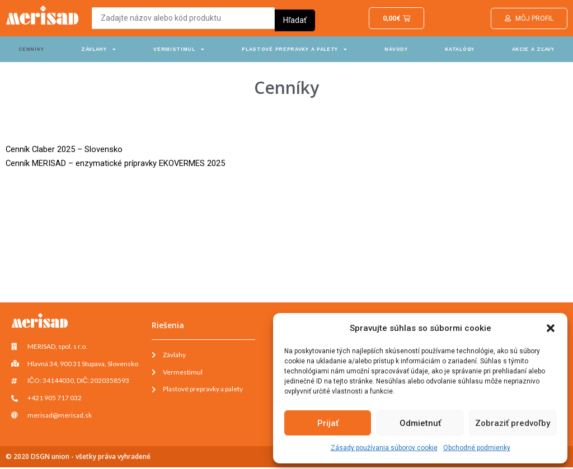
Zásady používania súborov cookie (384, 448)
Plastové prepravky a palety (294, 49)
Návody (395, 49)
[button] (550, 328)
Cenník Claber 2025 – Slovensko (65, 149)
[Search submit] (295, 18)
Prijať (328, 423)
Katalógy (460, 49)
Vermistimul (178, 49)
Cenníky (31, 49)
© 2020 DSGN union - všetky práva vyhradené (78, 458)
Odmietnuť (420, 423)
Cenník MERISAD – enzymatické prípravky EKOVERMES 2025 (116, 163)
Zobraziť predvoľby (512, 423)
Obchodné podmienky (476, 448)
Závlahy (98, 49)
